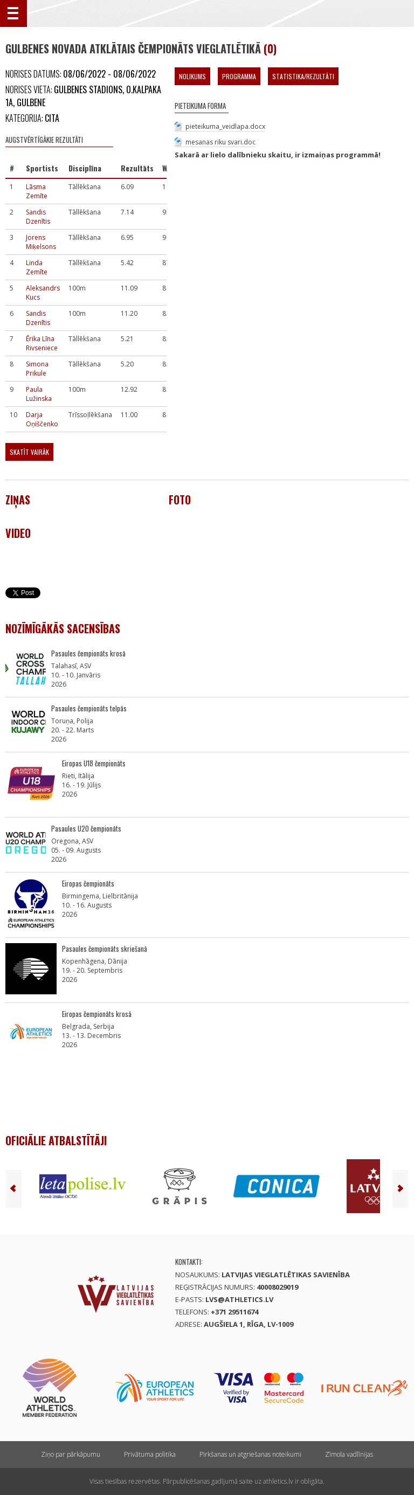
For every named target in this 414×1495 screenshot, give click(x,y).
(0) (270, 48)
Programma (239, 76)
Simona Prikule (37, 368)
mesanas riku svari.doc (220, 142)
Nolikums (192, 76)
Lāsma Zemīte (36, 191)
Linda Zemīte (36, 267)
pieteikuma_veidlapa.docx (225, 126)
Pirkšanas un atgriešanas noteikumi (250, 1454)
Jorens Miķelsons (41, 242)
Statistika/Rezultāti (303, 76)
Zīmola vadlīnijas (349, 1454)
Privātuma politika (150, 1454)
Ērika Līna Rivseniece (42, 343)
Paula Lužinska (39, 394)
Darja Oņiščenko (42, 419)
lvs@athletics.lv (239, 1299)
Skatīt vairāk (29, 451)
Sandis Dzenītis (38, 216)
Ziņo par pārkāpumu (70, 1454)
